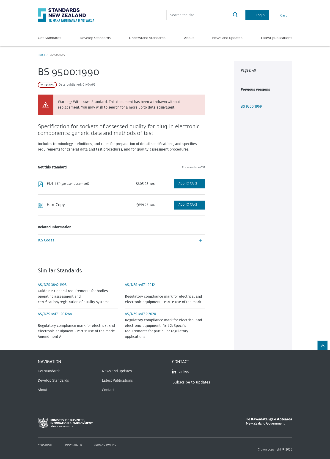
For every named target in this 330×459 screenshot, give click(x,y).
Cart (281, 14)
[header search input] (203, 15)
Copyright (46, 445)
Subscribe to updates (191, 382)
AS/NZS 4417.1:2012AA (55, 314)
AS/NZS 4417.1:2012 (140, 285)
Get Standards (49, 37)
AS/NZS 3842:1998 (52, 285)
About (189, 37)
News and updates (227, 37)
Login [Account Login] (257, 15)
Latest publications (276, 37)
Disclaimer (73, 445)
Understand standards (147, 37)
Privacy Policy (105, 445)
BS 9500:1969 (251, 106)
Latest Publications (117, 380)
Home (41, 54)
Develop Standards (95, 37)
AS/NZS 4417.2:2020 (140, 314)
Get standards (49, 371)
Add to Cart (188, 183)
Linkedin (182, 371)
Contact (108, 390)
